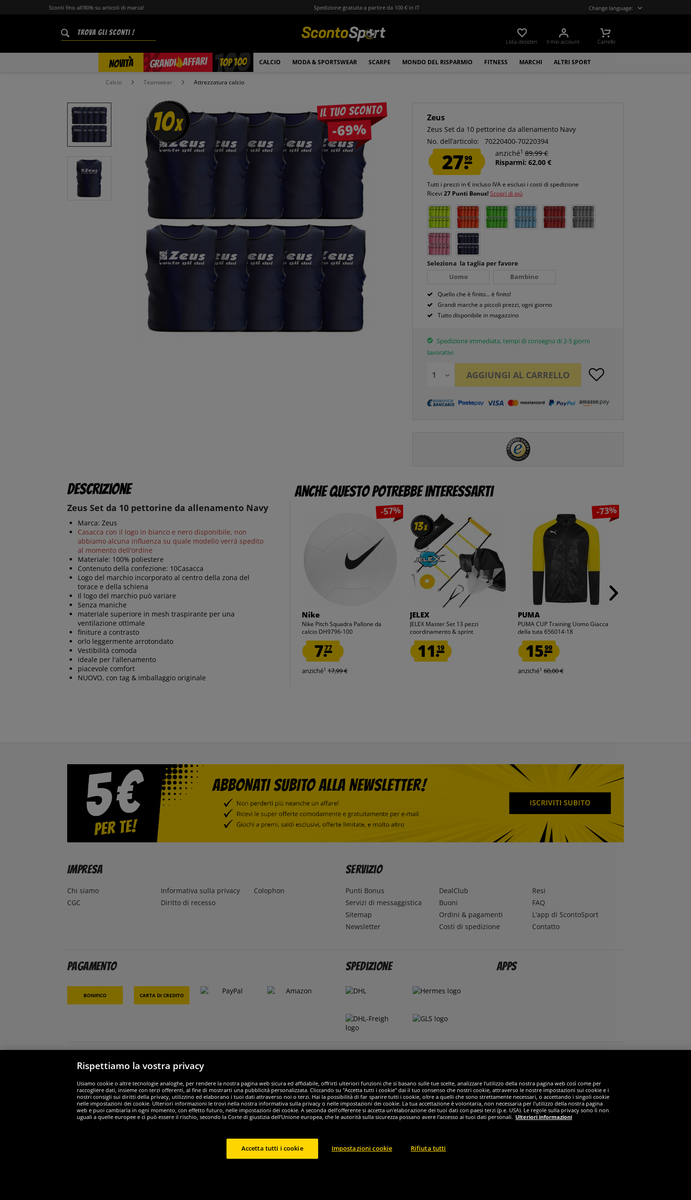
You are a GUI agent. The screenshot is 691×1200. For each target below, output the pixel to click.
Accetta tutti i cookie (272, 1161)
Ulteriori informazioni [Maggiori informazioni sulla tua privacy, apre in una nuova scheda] (543, 1130)
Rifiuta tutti (428, 1161)
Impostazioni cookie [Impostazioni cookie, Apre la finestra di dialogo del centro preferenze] (362, 1161)
